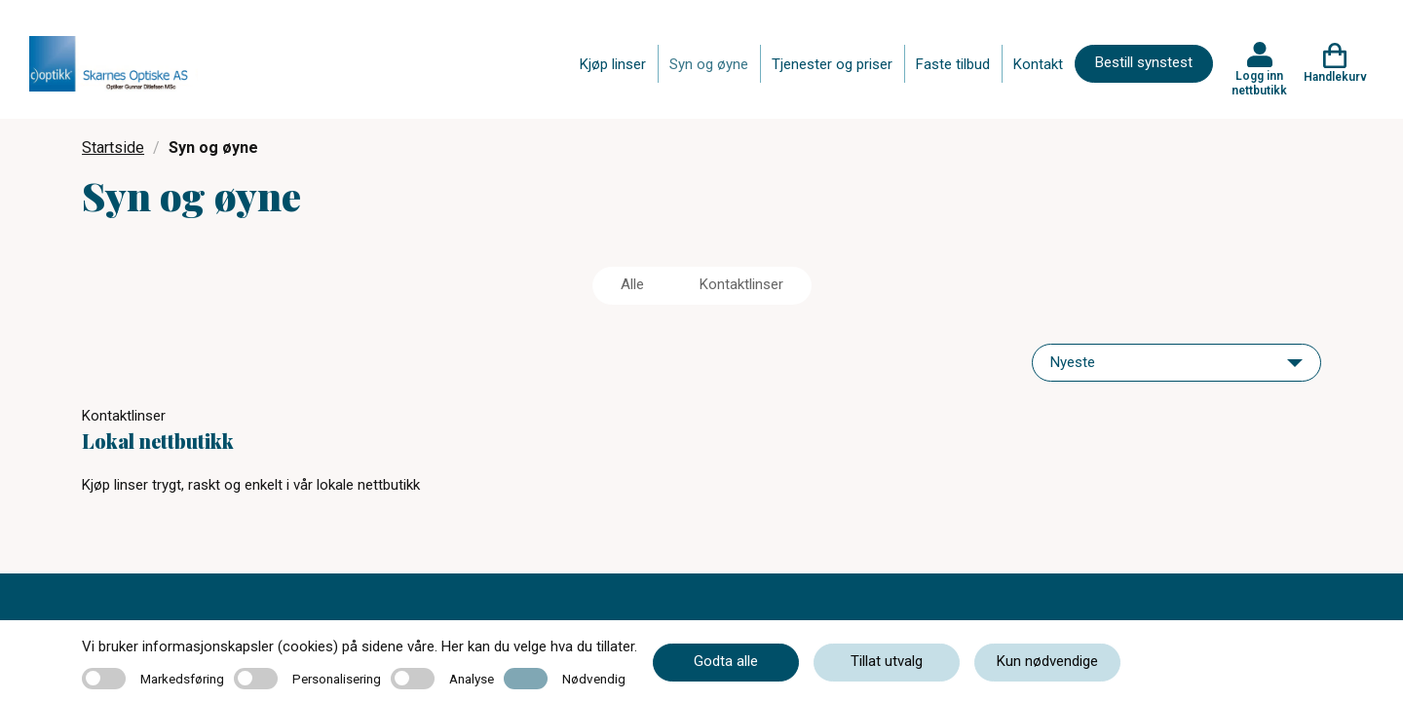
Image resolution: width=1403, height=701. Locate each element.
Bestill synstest (1144, 62)
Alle (632, 284)
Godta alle (726, 661)
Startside (113, 147)
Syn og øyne (708, 64)
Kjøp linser (613, 64)
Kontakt (1038, 64)
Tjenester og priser (832, 64)
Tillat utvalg (887, 661)
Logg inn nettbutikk (1259, 82)
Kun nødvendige (1047, 661)
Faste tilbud (953, 64)
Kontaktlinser (741, 284)
